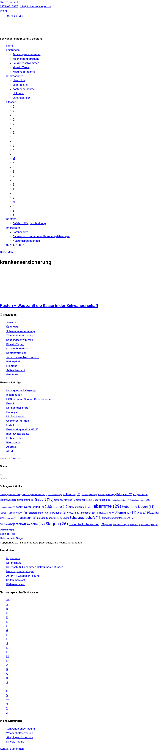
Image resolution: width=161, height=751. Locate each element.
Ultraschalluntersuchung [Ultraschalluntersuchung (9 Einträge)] (87, 524)
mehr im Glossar (10, 458)
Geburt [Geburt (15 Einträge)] (44, 499)
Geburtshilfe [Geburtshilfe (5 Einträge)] (84, 500)
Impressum (13, 227)
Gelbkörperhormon (17, 420)
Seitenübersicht (22, 97)
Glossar (11, 102)
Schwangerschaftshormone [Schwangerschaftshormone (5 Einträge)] (118, 518)
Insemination (14, 394)
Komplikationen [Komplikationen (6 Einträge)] (55, 512)
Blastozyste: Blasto (17, 433)
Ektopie (10, 403)
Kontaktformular (16, 352)
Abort (9, 451)
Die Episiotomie (15, 416)
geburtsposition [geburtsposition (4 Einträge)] (120, 500)
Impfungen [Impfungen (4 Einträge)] (6, 513)
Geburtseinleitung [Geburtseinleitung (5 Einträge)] (65, 500)
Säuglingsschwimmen (26, 63)
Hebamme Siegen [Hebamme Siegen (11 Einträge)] (138, 507)
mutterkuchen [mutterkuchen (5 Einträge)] (90, 513)
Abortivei (11, 446)
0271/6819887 (9, 6)
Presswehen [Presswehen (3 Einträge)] (10, 518)
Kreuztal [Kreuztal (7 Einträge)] (74, 512)
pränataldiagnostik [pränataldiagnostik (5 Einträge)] (48, 518)
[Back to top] (7, 533)
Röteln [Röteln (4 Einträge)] (64, 518)
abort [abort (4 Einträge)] (4, 494)
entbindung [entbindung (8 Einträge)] (72, 494)
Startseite (12, 322)
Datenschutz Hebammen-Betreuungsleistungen (41, 236)
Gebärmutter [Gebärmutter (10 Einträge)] (56, 507)
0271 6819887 (16, 15)
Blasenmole (13, 442)
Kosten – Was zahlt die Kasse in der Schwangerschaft (49, 305)
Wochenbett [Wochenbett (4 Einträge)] (7, 530)
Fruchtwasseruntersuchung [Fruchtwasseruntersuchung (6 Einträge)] (17, 499)
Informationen (14, 76)
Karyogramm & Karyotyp (21, 390)
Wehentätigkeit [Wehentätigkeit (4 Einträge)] (149, 524)
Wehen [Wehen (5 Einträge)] (135, 524)
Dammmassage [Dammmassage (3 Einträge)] (55, 495)
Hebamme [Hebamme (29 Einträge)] (105, 506)
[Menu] (3, 10)
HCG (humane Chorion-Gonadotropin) (29, 399)
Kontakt (11, 219)
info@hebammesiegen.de (35, 6)
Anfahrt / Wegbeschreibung (29, 223)
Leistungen (13, 50)
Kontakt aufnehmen (12, 748)
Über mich (19, 80)
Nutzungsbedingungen (26, 240)
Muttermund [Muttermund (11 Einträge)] (123, 512)
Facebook (12, 374)
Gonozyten (12, 412)
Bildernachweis (15, 584)
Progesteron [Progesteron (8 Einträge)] (27, 517)
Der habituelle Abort (18, 407)
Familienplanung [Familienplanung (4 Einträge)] (107, 494)
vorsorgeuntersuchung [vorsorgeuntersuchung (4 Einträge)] (118, 524)
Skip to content (9, 2)
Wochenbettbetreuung (26, 58)
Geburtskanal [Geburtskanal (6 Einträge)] (102, 499)
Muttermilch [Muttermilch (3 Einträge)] (105, 513)
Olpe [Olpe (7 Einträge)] (141, 512)
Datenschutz (20, 232)
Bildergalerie (20, 84)
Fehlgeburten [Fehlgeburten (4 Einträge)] (140, 494)
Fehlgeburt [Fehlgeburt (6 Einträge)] (124, 494)
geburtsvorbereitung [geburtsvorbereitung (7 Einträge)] (30, 506)
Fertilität (11, 425)
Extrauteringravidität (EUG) (22, 429)
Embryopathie (14, 438)
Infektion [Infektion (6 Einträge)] (20, 512)
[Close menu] (7, 252)
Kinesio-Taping (22, 67)
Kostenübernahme (24, 71)
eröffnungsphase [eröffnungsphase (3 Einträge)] (89, 495)
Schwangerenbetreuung (27, 54)
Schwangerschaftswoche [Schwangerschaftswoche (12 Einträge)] (22, 524)
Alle (8, 600)
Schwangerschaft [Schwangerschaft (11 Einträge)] (85, 518)
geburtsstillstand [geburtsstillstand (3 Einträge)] (7, 507)
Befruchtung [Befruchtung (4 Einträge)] (40, 494)
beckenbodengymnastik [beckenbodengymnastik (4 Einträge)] (20, 494)
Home (10, 45)
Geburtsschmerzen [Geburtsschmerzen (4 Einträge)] (140, 500)
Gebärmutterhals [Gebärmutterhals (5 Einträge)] (79, 507)
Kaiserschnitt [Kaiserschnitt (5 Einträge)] (36, 513)
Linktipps (18, 93)
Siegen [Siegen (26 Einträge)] (56, 523)
